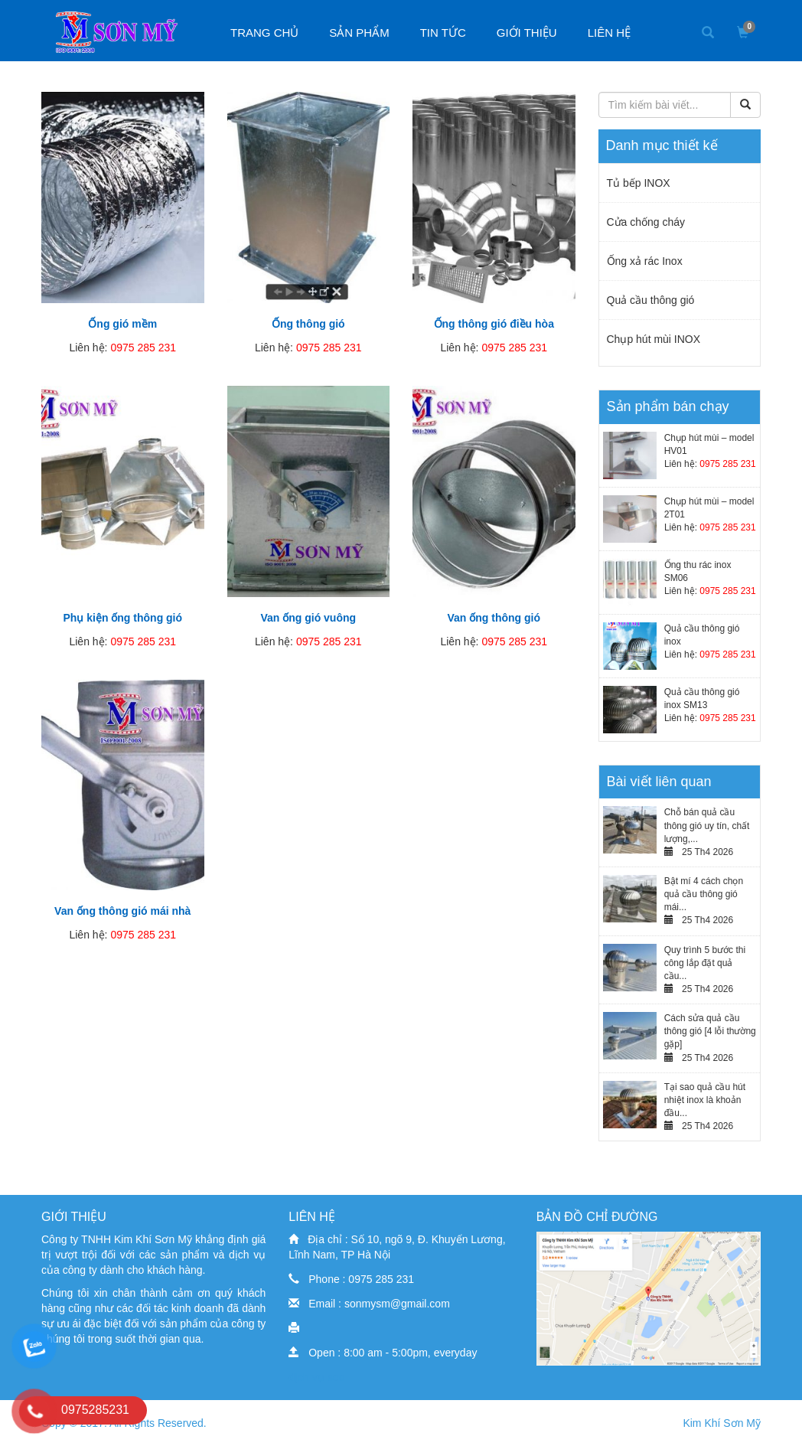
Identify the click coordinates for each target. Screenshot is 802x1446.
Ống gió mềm (122, 324)
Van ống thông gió (493, 618)
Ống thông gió (308, 324)
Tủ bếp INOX (638, 183)
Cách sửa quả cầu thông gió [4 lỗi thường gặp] (710, 1031)
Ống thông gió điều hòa (494, 324)
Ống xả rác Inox (645, 261)
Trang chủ (264, 32)
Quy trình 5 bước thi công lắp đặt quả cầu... (704, 963)
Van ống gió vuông (308, 618)
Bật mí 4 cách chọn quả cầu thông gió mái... (703, 894)
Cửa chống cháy (646, 222)
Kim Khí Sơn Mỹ (722, 1423)
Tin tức (443, 32)
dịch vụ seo (316, 1377)
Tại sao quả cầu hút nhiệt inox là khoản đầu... (704, 1100)
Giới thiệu (527, 32)
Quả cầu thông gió (651, 300)
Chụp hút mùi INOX (654, 339)
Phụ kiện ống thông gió (122, 618)
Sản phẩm (359, 32)
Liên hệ (609, 32)
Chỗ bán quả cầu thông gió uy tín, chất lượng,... (707, 825)
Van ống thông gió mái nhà (122, 911)
